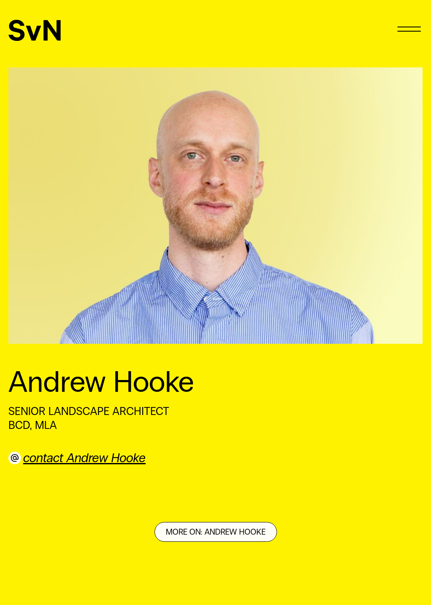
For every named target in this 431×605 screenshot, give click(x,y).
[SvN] (34, 30)
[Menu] (409, 28)
